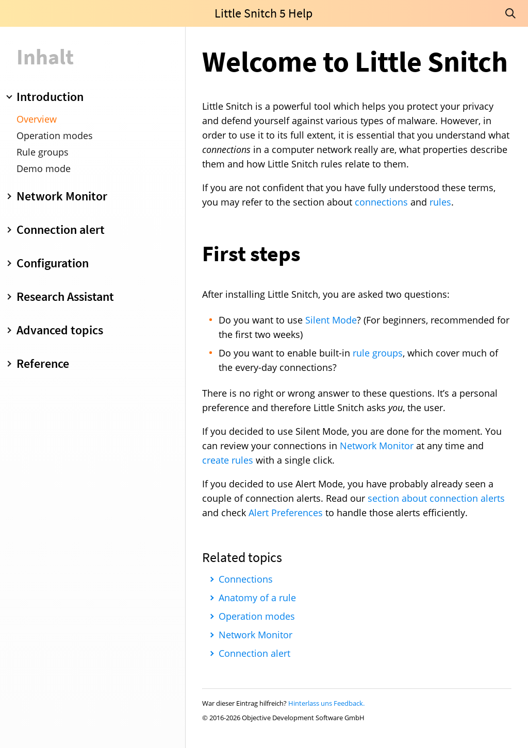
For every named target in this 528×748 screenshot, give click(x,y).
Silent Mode (331, 320)
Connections (246, 579)
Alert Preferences (286, 512)
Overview (36, 119)
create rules (227, 460)
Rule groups (42, 152)
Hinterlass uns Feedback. (326, 703)
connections (381, 202)
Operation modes (54, 135)
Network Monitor (377, 445)
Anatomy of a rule (257, 597)
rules (440, 202)
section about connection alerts (436, 498)
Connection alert (254, 653)
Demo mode (43, 168)
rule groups (378, 353)
